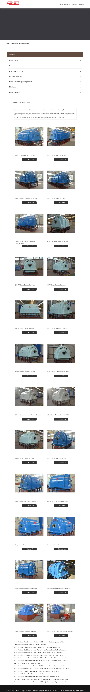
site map (72, 690)
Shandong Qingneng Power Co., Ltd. (43, 690)
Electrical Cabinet (14, 92)
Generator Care (31, 679)
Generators (12, 66)
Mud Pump (12, 87)
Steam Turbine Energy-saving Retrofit (20, 82)
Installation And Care (15, 76)
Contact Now (30, 159)
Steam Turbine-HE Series (31, 655)
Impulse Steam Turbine (31, 660)
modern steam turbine (20, 44)
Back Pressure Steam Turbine (32, 647)
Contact (81, 4)
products (75, 4)
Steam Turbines (14, 60)
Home (61, 4)
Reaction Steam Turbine (31, 642)
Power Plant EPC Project (16, 71)
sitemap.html (80, 690)
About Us (67, 4)
